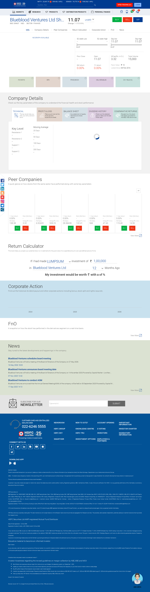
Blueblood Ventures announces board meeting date (32, 369)
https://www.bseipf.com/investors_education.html (20, 552)
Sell (127, 19)
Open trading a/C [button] (124, 5)
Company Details (42, 30)
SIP (138, 19)
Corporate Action (99, 30)
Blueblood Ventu (21, 200)
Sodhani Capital (102, 200)
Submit (116, 403)
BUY (17, 228)
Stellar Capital (128, 200)
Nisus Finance (48, 200)
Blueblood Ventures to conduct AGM (25, 380)
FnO (112, 30)
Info (27, 30)
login (137, 5)
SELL (25, 228)
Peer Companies (60, 30)
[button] (89, 20)
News (121, 30)
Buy (117, 19)
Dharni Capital (75, 200)
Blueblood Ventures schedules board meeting (29, 358)
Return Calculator (79, 30)
